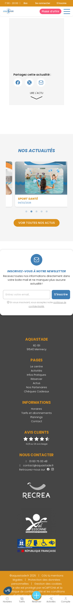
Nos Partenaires (36, 387)
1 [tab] (26, 211)
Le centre (36, 366)
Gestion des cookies (48, 584)
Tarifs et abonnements (36, 413)
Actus (36, 383)
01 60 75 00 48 (36, 461)
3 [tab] (36, 211)
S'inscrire (61, 3)
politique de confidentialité (25, 591)
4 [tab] (41, 211)
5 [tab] (46, 211)
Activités (36, 370)
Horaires (36, 409)
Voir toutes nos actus (36, 223)
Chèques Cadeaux (36, 391)
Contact (36, 421)
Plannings (36, 417)
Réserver (36, 379)
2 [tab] (31, 211)
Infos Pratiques (36, 375)
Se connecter (42, 3)
